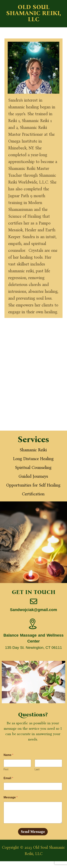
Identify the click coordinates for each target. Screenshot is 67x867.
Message (11, 797)
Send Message (33, 831)
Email (8, 778)
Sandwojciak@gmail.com (33, 609)
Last (37, 769)
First (6, 769)
